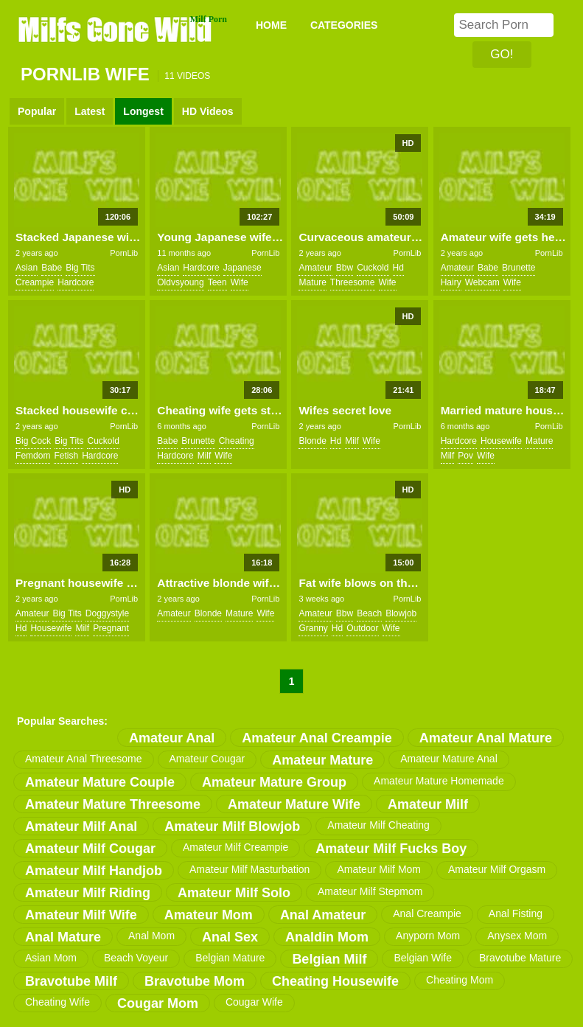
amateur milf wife (81, 915)
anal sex (230, 937)
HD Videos (208, 111)
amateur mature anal (449, 759)
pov (465, 455)
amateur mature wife (294, 804)
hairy (451, 282)
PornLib (124, 252)
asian (26, 267)
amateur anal (171, 738)
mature (312, 282)
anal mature (63, 937)
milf (205, 455)
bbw (344, 267)
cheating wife (57, 1002)
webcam (482, 282)
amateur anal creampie (316, 738)
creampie (34, 282)
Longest (143, 111)
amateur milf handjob (93, 870)
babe (51, 267)
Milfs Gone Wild (116, 28)
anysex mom (517, 935)
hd (398, 267)
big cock (33, 441)
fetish (66, 455)
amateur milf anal (81, 826)
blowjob (400, 613)
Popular (37, 111)
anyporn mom (428, 935)
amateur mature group (274, 782)
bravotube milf (71, 981)
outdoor (362, 628)
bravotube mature (520, 958)
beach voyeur (136, 958)
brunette (518, 267)
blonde (312, 441)
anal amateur (323, 915)
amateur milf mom (379, 869)
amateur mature (322, 760)
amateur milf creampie (235, 847)
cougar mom (157, 1003)
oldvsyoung (180, 282)
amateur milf (428, 804)
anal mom (151, 935)
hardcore (75, 282)
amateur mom (208, 915)
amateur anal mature (485, 738)
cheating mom (459, 980)
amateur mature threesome (112, 804)
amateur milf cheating (378, 825)
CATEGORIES (344, 25)
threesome (352, 282)
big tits (80, 267)
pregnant (111, 628)
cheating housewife (335, 981)
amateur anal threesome (83, 759)
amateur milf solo (234, 892)
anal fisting (515, 913)
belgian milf (329, 959)
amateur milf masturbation (249, 869)
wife (239, 282)
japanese (242, 267)
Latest (89, 111)
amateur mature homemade (439, 781)
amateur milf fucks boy (391, 848)
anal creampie (427, 913)
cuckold (372, 267)
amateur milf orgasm (496, 869)
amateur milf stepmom (370, 891)
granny (313, 628)
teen (217, 282)
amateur (315, 267)
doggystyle (107, 613)
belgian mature (230, 958)
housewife (501, 441)
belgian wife (423, 958)
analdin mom (327, 937)
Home (271, 25)
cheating (236, 441)
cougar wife (254, 1002)
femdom (32, 455)
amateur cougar (207, 759)
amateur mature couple (100, 782)
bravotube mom (194, 981)
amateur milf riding (87, 892)
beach (369, 613)
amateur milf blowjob (232, 826)
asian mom (51, 958)
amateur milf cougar (90, 848)
